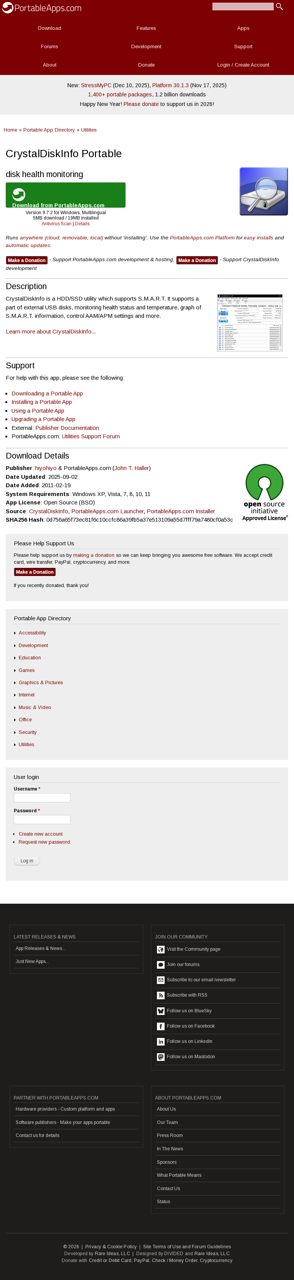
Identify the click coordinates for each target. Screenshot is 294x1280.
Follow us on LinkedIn (184, 1042)
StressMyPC (96, 85)
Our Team (167, 1122)
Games (26, 670)
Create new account (40, 834)
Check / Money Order (175, 1260)
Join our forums (178, 965)
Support (243, 46)
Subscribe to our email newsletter (196, 980)
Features (146, 28)
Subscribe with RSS (182, 995)
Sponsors (166, 1162)
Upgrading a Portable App (43, 419)
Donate (146, 65)
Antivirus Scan (57, 223)
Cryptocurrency (216, 1260)
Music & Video (35, 707)
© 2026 (71, 1246)
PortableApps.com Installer (181, 511)
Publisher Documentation (67, 427)
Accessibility (32, 633)
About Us (166, 1109)
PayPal (141, 1260)
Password (27, 810)
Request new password (44, 842)
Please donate (141, 104)
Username (27, 789)
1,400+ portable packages (120, 94)
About (49, 65)
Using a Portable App (37, 410)
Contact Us (168, 1188)
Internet (26, 695)
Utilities (89, 130)
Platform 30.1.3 (170, 85)
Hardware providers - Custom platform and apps (65, 1109)
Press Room (170, 1135)
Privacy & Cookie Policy (111, 1246)
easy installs (258, 238)
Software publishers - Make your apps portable (63, 1122)
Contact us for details (37, 1135)
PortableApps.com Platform (202, 238)
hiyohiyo (46, 468)
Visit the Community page (188, 949)
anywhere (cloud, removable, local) (61, 238)
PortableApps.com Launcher (107, 511)
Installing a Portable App (41, 401)
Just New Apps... (32, 961)
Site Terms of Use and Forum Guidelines (187, 1246)
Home (10, 130)
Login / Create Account (243, 65)
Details (82, 223)
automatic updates (28, 245)
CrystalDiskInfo (48, 511)
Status (163, 1201)
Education (30, 657)
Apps (243, 28)
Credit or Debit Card (110, 1260)
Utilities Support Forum (91, 436)
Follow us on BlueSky (184, 1011)
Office (25, 719)
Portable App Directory (49, 130)
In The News (170, 1149)
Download (49, 28)
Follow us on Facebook (186, 1026)
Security (27, 732)
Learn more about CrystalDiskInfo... (51, 331)
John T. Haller (131, 468)
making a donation (93, 555)
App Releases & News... (40, 948)
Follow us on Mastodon (186, 1057)
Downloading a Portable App (47, 393)
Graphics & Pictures (41, 682)
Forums (49, 46)
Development (146, 46)
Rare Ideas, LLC (112, 1253)
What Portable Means (179, 1175)
